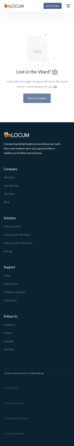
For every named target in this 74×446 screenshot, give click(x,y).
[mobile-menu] (67, 5)
